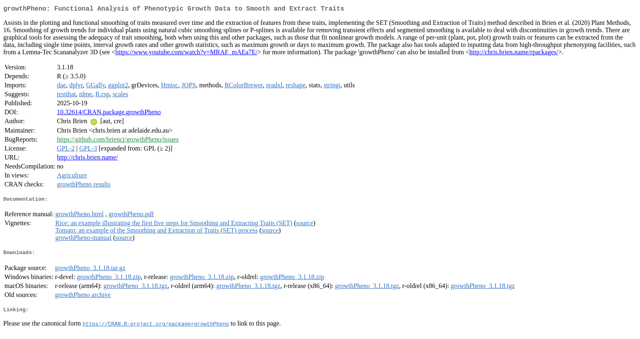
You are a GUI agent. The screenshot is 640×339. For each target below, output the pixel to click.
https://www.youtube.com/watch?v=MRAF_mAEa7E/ (186, 53)
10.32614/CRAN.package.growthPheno (109, 113)
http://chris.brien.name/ (87, 158)
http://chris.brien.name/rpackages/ (513, 53)
